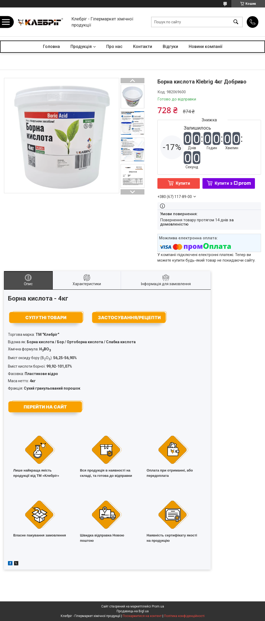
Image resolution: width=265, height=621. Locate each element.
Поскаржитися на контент (142, 616)
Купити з (233, 183)
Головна (51, 46)
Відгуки (170, 46)
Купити (183, 183)
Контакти (142, 46)
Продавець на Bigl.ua (133, 611)
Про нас (114, 46)
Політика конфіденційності (184, 616)
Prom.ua (158, 606)
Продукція (81, 46)
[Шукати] (235, 22)
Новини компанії (205, 46)
